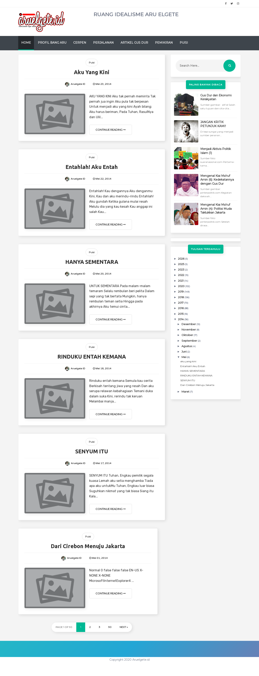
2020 (181, 286)
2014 (181, 319)
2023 (181, 269)
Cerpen (79, 42)
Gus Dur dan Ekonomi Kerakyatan (215, 97)
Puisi (184, 42)
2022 (181, 275)
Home (26, 42)
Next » (124, 627)
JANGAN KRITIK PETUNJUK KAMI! (213, 124)
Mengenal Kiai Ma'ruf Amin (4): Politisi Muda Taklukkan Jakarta (216, 208)
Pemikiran (164, 42)
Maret (186, 391)
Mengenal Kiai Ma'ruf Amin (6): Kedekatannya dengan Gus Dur (217, 179)
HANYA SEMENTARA (91, 262)
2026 (181, 258)
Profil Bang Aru (52, 42)
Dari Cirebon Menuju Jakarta (88, 546)
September (190, 340)
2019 (181, 291)
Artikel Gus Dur (134, 42)
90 (109, 627)
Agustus (187, 346)
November (189, 329)
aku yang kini (91, 72)
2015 (181, 313)
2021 (181, 280)
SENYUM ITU (91, 451)
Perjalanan (103, 42)
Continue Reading (111, 129)
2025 (181, 264)
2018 (181, 297)
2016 (181, 308)
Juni (184, 351)
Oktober (188, 335)
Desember (189, 324)
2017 (181, 302)
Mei (184, 357)
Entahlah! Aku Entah (92, 167)
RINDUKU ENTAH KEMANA (91, 357)
